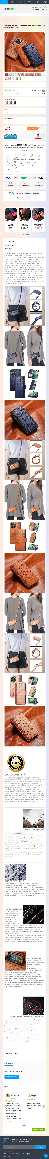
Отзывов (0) (8, 249)
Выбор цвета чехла (9, 99)
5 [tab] (28, 234)
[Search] (44, 14)
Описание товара (10, 245)
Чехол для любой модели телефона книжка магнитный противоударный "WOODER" (11, 224)
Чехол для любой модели (24, 144)
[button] (20, 2)
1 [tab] (23, 234)
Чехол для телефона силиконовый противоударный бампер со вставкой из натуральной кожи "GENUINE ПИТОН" (38, 225)
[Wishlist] (36, 93)
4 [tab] (27, 234)
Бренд (6, 109)
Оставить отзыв (38, 1130)
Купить (32, 128)
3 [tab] (26, 234)
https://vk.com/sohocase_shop (45, 7)
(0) (17, 93)
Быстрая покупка (42, 128)
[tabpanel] (11, 219)
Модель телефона (9, 118)
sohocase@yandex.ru (37, 7)
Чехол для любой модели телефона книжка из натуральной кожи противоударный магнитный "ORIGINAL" (24, 225)
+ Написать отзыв (12, 1077)
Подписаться (40, 1147)
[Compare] (39, 93)
